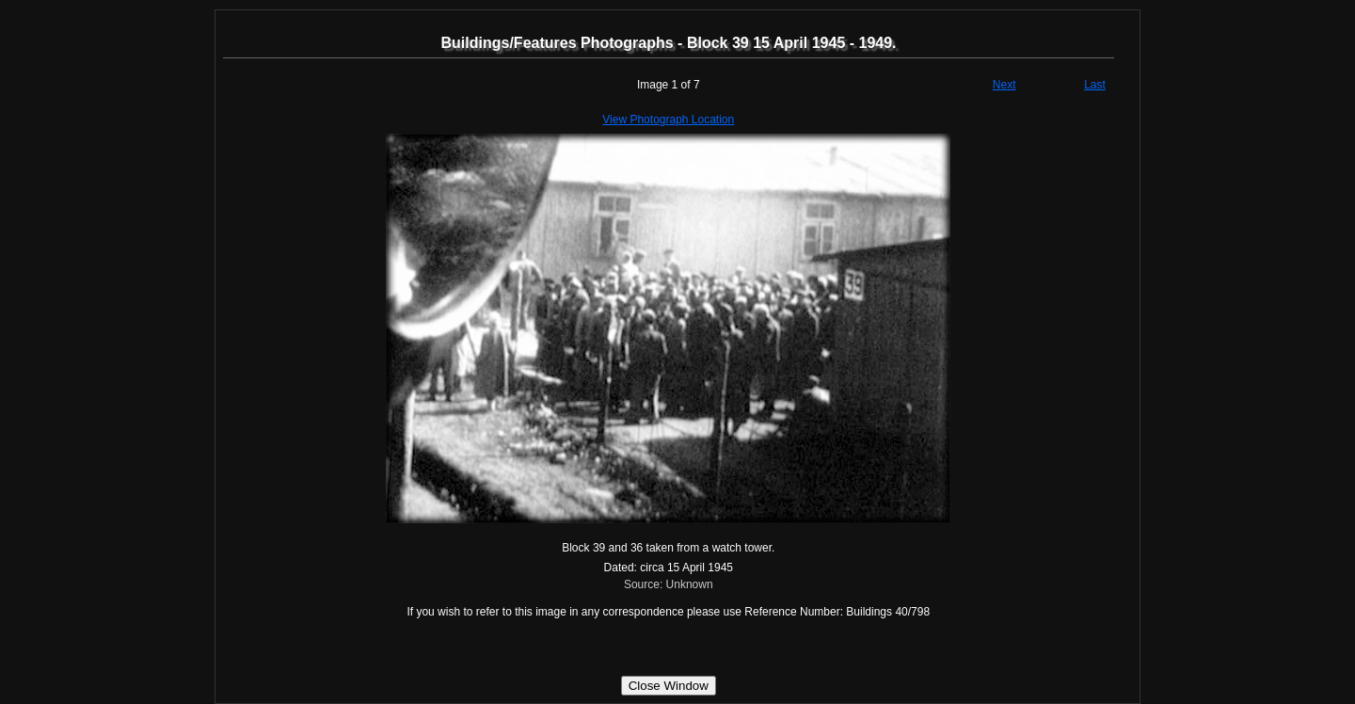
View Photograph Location (668, 119)
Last (1095, 84)
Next (1004, 84)
